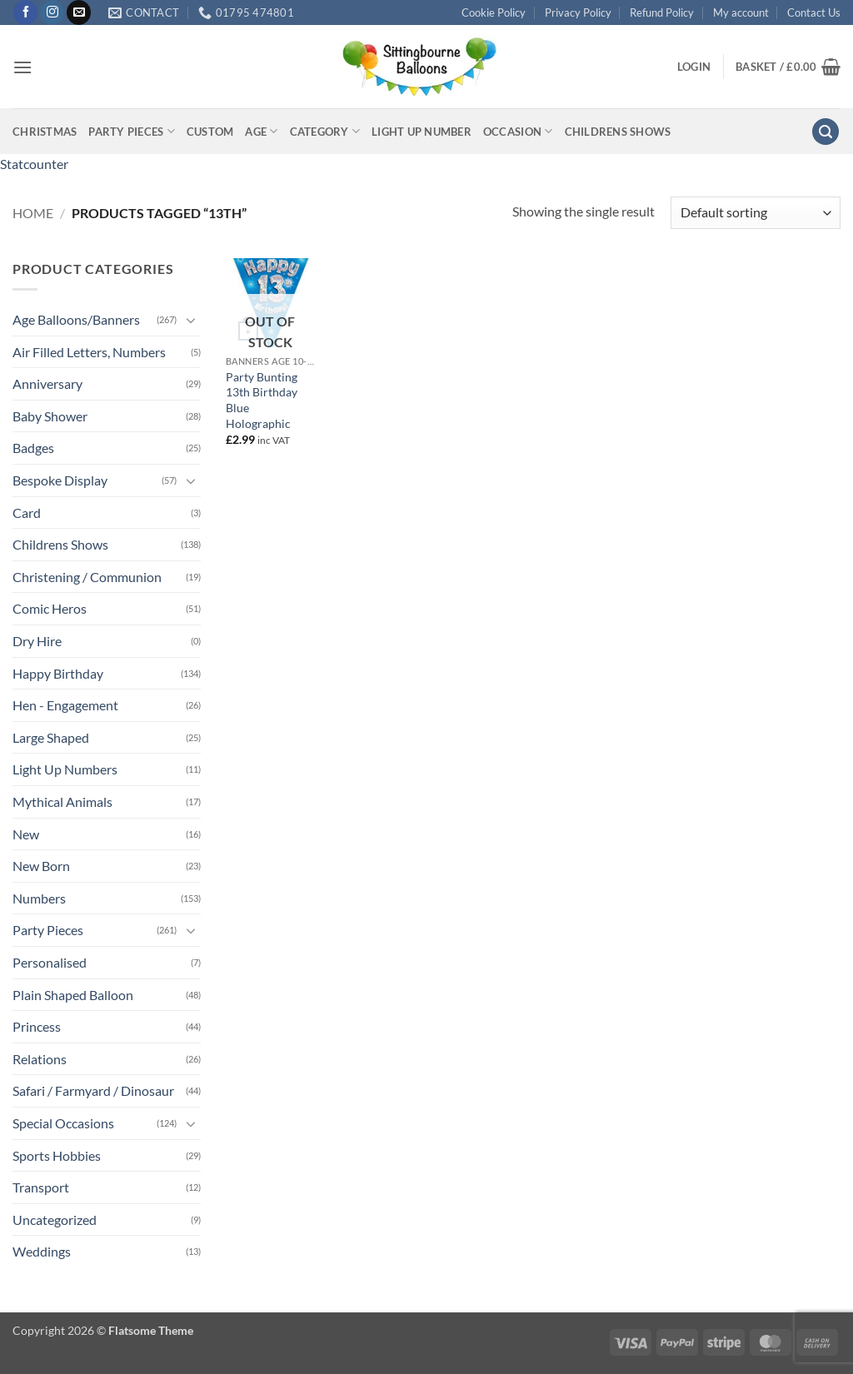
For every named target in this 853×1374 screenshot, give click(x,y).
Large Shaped (50, 737)
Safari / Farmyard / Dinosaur (93, 1090)
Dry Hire (37, 641)
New (25, 834)
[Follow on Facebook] (25, 12)
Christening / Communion (87, 577)
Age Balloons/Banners (76, 319)
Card (26, 512)
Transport (40, 1187)
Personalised (49, 962)
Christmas (44, 131)
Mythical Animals (62, 801)
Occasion (518, 131)
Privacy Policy (578, 12)
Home (32, 213)
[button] (22, 67)
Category (325, 131)
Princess (36, 1026)
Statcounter (34, 164)
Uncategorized (54, 1219)
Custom (210, 131)
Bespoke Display (59, 480)
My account (741, 12)
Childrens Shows (618, 131)
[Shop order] (756, 213)
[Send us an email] (79, 12)
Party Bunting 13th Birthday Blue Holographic (261, 400)
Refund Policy (662, 12)
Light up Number (421, 131)
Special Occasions (63, 1123)
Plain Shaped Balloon (72, 995)
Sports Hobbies (56, 1155)
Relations (39, 1059)
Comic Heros (49, 608)
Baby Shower (49, 416)
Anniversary (47, 383)
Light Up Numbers (64, 769)
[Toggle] (191, 320)
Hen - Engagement (65, 705)
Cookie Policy (493, 12)
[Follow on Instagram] (52, 12)
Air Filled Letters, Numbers (89, 352)
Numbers (39, 898)
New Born (41, 866)
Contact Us (814, 12)
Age (261, 131)
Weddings (41, 1251)
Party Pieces (131, 131)
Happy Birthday (57, 673)
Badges (33, 448)
